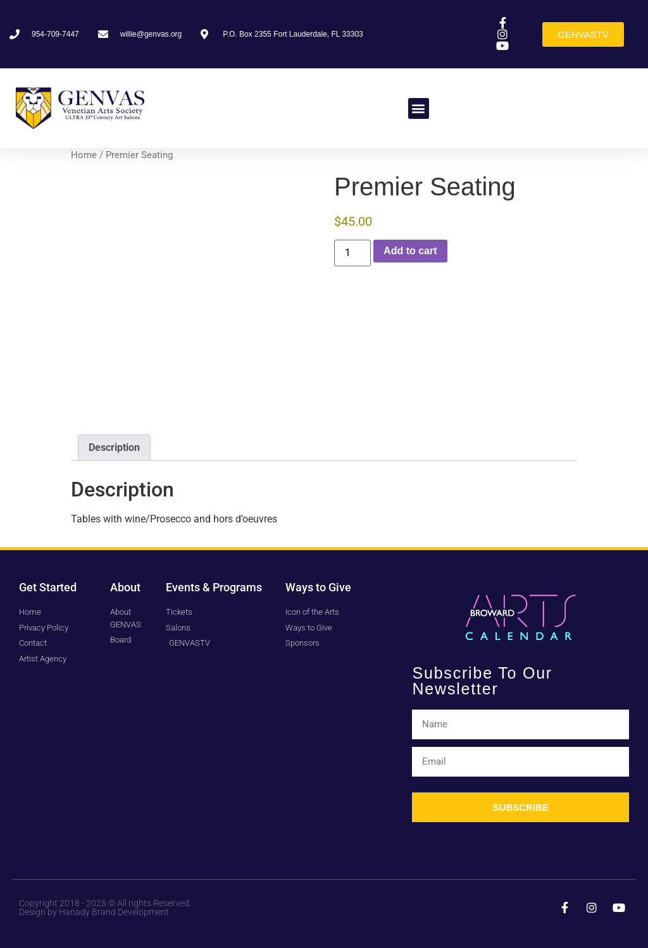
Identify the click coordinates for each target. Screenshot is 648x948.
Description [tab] (114, 447)
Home (84, 155)
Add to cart (410, 250)
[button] (418, 108)
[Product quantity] (352, 253)
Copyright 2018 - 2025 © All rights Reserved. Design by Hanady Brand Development (105, 907)
